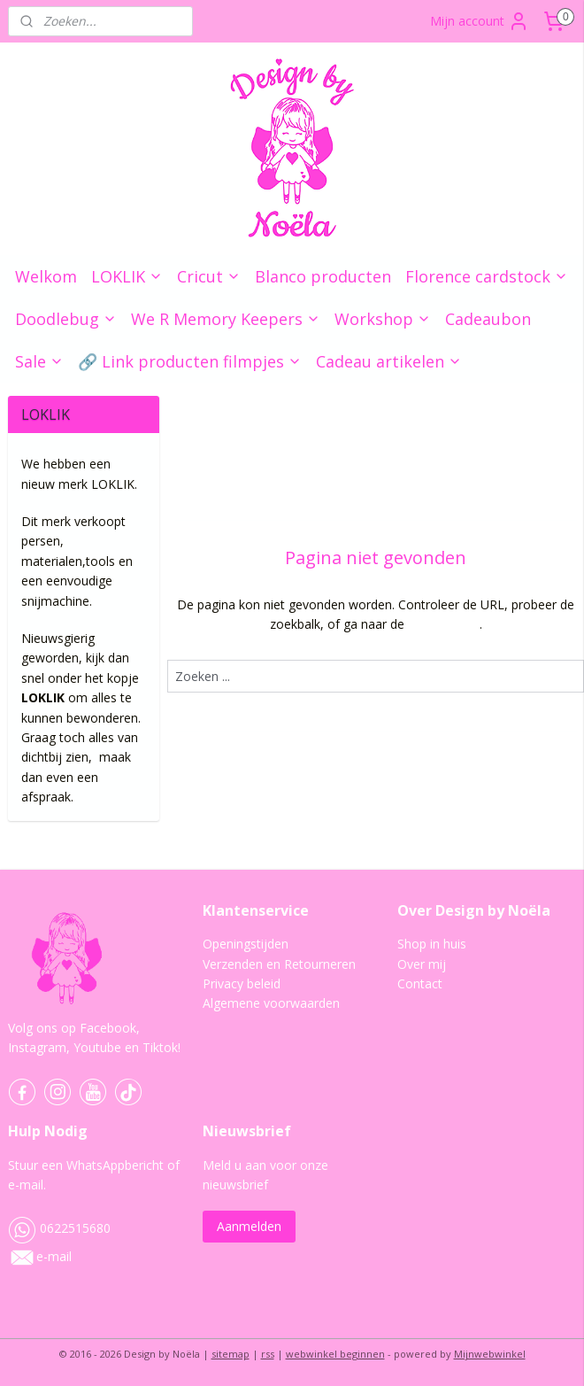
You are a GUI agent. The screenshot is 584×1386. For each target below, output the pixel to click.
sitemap (230, 1353)
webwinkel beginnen (335, 1353)
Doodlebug (66, 318)
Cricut (209, 276)
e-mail (54, 1256)
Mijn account (479, 21)
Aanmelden (249, 1226)
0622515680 (59, 1228)
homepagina (443, 624)
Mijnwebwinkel (490, 1353)
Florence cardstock (486, 276)
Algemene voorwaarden (271, 1003)
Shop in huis (431, 943)
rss (267, 1353)
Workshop (382, 318)
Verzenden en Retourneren (279, 964)
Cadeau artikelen (389, 361)
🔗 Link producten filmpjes (190, 361)
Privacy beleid (241, 983)
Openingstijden (245, 943)
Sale (39, 361)
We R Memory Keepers (225, 318)
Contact (419, 983)
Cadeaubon (488, 318)
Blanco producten (323, 276)
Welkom (46, 276)
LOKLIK (127, 276)
